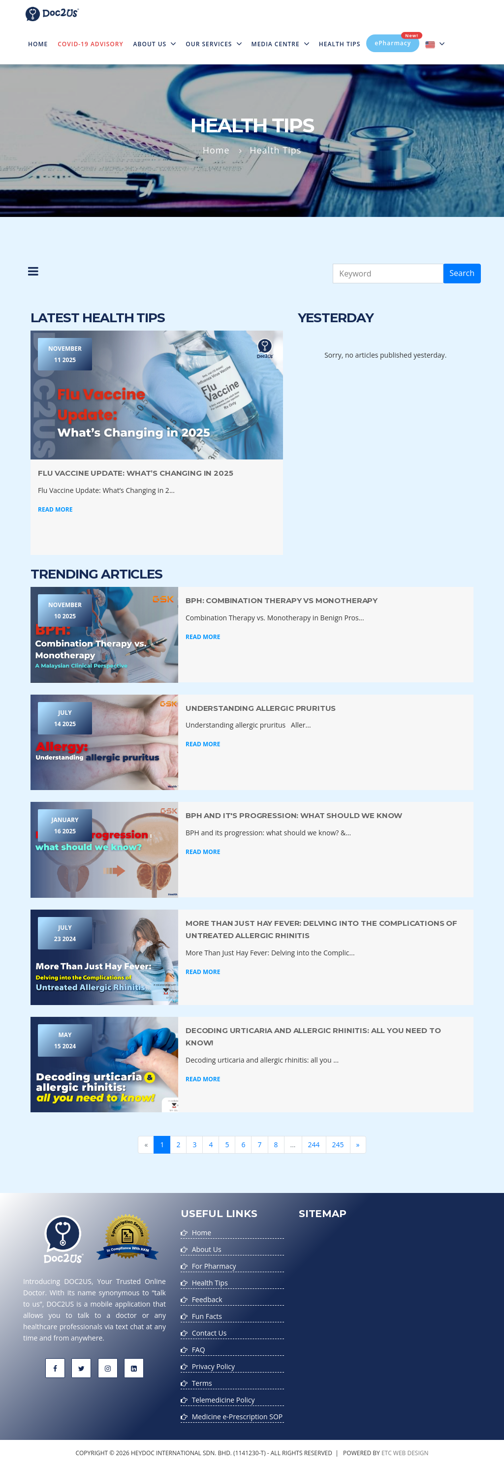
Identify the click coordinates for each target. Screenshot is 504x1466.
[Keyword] (388, 273)
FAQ (198, 1349)
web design (411, 1453)
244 (314, 1144)
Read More (55, 509)
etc (386, 1453)
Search (461, 273)
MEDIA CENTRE (280, 44)
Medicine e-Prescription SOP (237, 1416)
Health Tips (340, 44)
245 (338, 1144)
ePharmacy (397, 40)
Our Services (213, 44)
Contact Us (209, 1333)
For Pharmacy (214, 1266)
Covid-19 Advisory (90, 44)
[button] (33, 273)
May (65, 1041)
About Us (154, 44)
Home (40, 37)
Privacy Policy (213, 1366)
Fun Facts (207, 1316)
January (65, 826)
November (65, 355)
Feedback (207, 1299)
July (65, 719)
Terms (202, 1383)
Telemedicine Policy (223, 1400)
